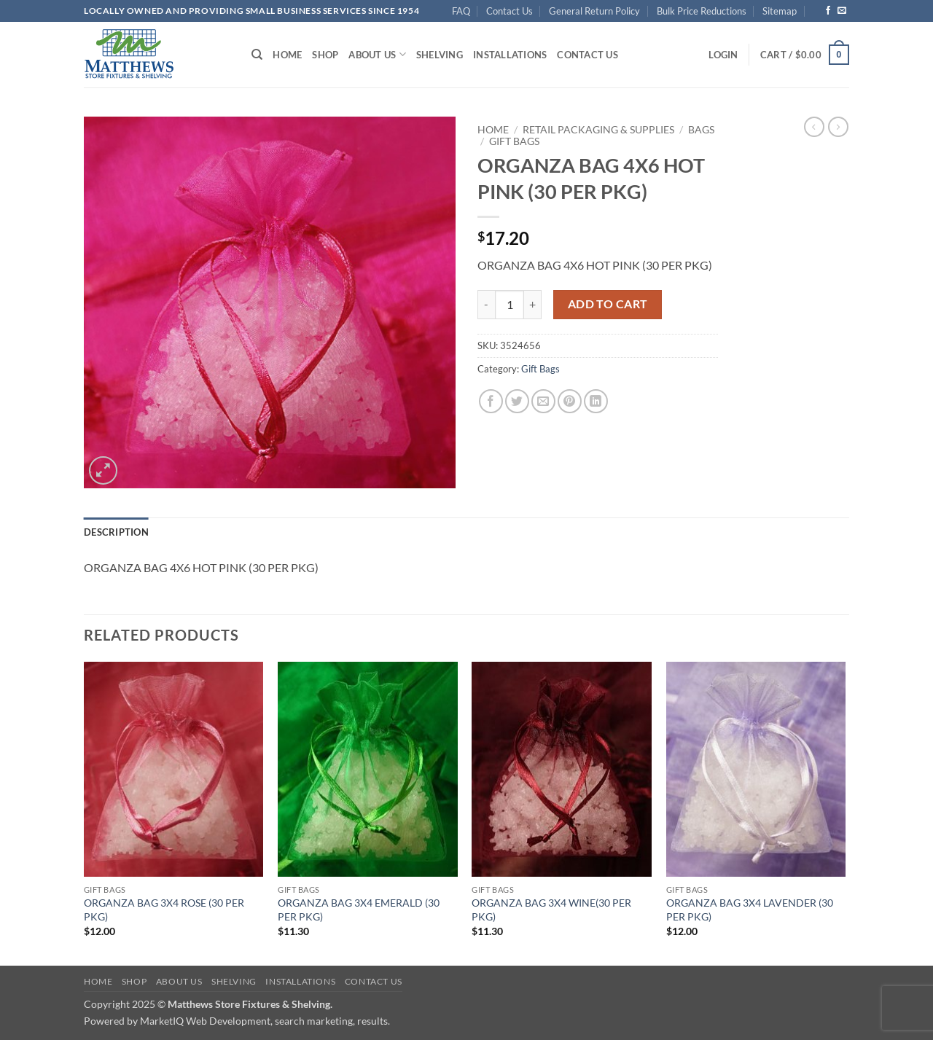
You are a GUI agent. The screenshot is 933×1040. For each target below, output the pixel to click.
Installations (510, 54)
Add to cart (608, 303)
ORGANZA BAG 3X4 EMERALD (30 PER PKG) (359, 909)
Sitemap (779, 11)
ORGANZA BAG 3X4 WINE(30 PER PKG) (551, 909)
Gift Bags (514, 141)
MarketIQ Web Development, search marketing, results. (265, 1020)
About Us (377, 54)
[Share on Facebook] (491, 401)
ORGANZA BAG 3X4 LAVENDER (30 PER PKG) (749, 909)
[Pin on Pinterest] (570, 401)
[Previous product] (838, 127)
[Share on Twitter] (517, 401)
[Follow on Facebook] (828, 11)
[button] (723, 54)
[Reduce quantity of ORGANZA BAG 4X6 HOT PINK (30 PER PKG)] (486, 304)
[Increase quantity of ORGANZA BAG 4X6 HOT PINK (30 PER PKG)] (533, 304)
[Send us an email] (842, 11)
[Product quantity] (509, 304)
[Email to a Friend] (543, 401)
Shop (325, 54)
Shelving (439, 54)
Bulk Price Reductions (701, 11)
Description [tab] (116, 532)
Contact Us (509, 11)
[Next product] (814, 127)
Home (287, 54)
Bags (701, 130)
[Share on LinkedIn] (596, 401)
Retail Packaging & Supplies (598, 130)
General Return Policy (594, 11)
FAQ (461, 11)
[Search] (256, 55)
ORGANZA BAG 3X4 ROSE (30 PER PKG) (164, 909)
